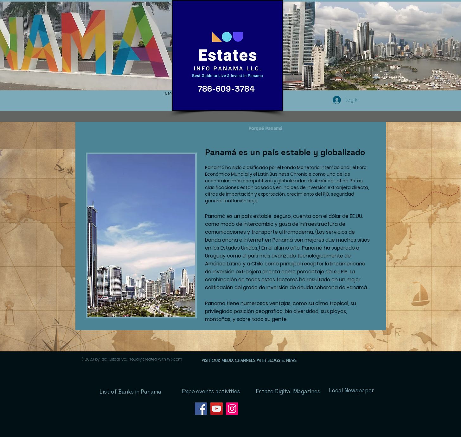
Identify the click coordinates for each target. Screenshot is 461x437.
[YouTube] (216, 408)
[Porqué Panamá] (265, 128)
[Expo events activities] (211, 391)
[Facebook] (201, 408)
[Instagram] (232, 408)
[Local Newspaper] (351, 390)
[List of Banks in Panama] (130, 391)
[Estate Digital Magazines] (288, 391)
